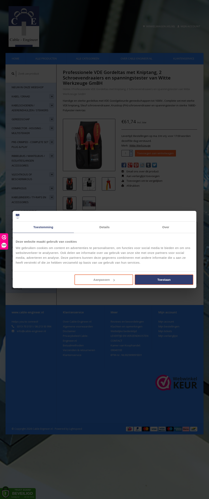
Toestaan (164, 279)
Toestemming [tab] (43, 227)
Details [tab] (104, 227)
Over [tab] (165, 227)
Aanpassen (104, 279)
